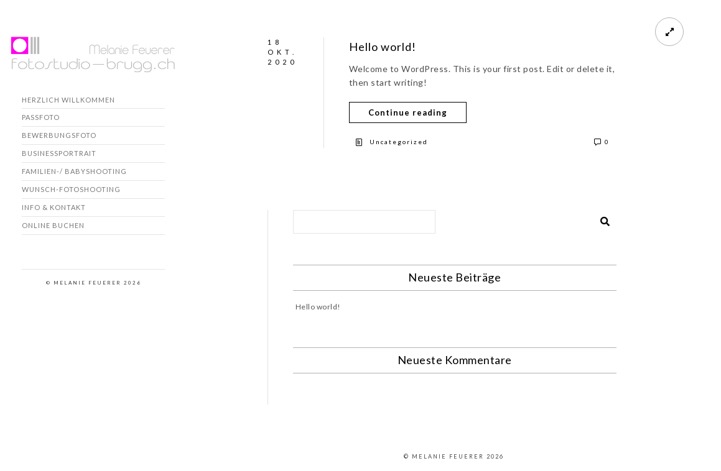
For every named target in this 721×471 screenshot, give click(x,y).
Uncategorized (399, 141)
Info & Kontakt (54, 207)
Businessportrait (59, 153)
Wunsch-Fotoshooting (71, 189)
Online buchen (53, 225)
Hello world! (382, 46)
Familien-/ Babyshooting (74, 171)
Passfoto (41, 117)
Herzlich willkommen (68, 100)
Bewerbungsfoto (59, 135)
